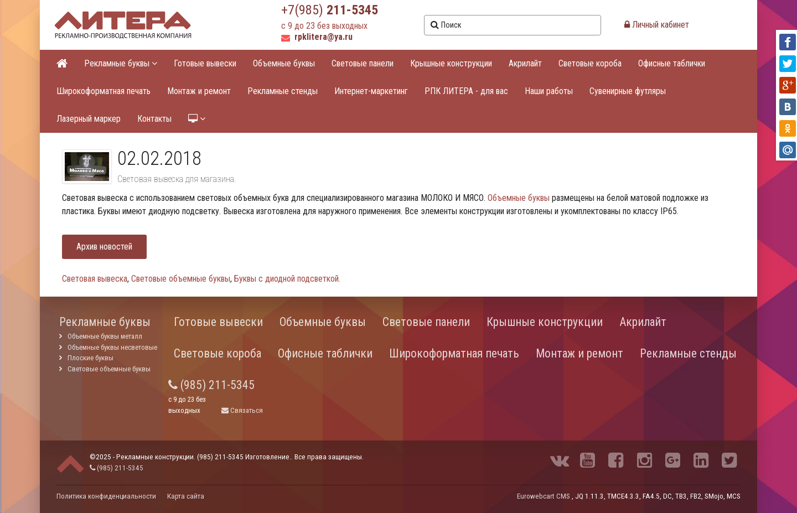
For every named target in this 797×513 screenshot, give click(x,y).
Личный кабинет (656, 24)
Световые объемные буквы (180, 278)
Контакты (154, 118)
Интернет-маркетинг (371, 91)
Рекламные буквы (120, 63)
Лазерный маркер (88, 118)
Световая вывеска (94, 278)
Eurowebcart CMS (543, 496)
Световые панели (363, 63)
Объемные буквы (284, 63)
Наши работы (549, 91)
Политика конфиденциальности (106, 496)
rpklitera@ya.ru (317, 37)
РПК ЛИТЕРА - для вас (466, 91)
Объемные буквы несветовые (112, 347)
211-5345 (352, 10)
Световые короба (590, 63)
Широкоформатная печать (103, 91)
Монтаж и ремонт (199, 91)
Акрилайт (525, 63)
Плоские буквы (90, 358)
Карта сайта (185, 496)
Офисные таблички (671, 63)
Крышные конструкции (451, 63)
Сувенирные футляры (627, 91)
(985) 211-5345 (211, 385)
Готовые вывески (205, 63)
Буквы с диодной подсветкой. (287, 278)
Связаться (242, 410)
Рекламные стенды (282, 91)
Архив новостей (104, 246)
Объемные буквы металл (105, 336)
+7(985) (304, 10)
